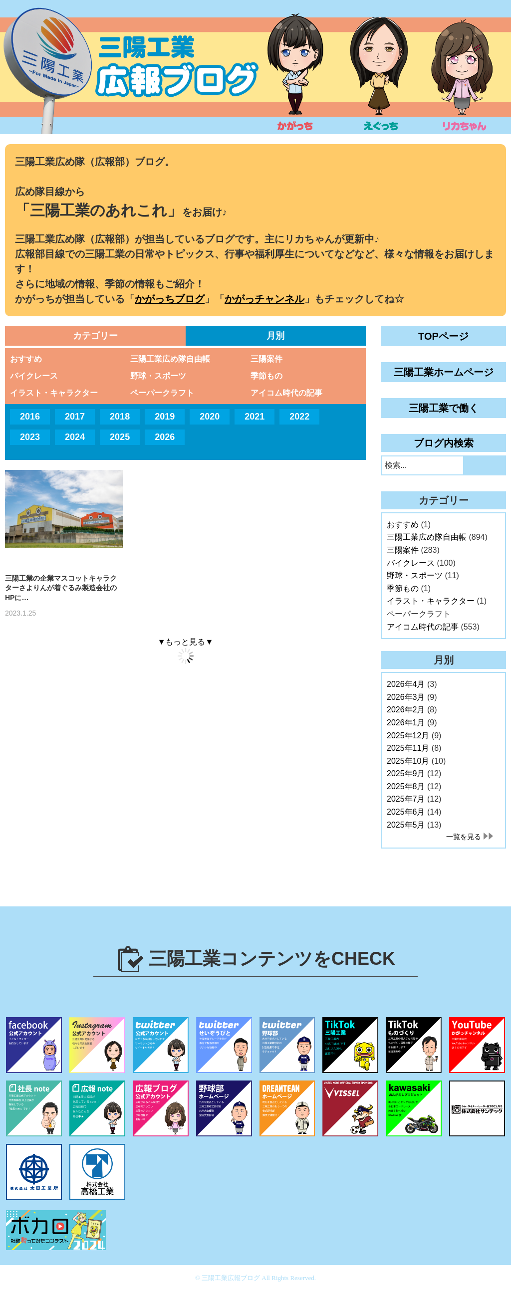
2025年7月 (406, 799)
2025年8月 (406, 786)
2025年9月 (406, 773)
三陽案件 (266, 359)
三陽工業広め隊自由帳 (170, 359)
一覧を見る (463, 837)
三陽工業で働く (444, 408)
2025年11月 (408, 748)
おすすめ (26, 359)
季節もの (266, 376)
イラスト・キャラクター (54, 393)
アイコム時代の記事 (286, 393)
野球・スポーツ (158, 376)
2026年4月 (406, 684)
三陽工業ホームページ (444, 372)
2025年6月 (406, 812)
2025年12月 (408, 735)
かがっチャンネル (264, 298)
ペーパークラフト (162, 393)
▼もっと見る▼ (186, 642)
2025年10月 (408, 761)
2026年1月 (406, 722)
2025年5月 (406, 825)
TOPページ (443, 336)
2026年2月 (406, 709)
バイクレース (34, 376)
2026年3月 (406, 697)
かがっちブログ (170, 298)
